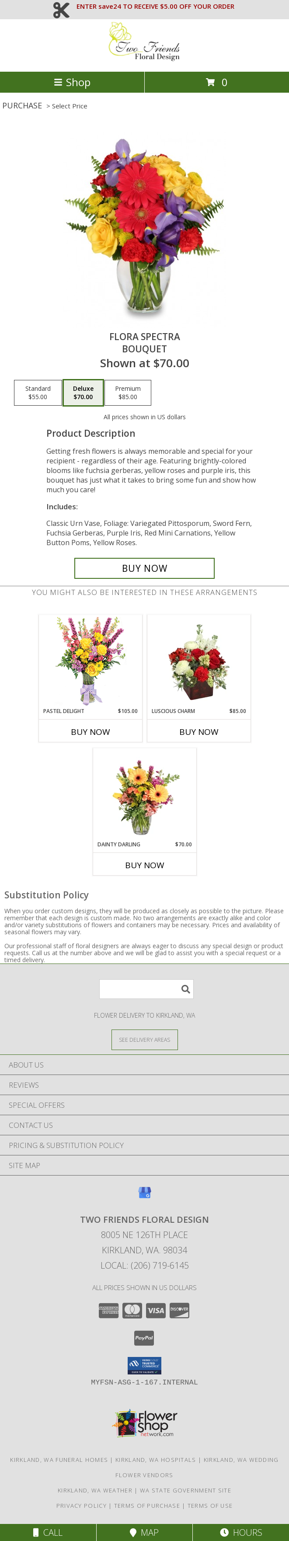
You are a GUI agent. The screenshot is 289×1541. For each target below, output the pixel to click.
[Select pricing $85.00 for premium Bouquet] (128, 393)
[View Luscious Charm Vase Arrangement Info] (198, 661)
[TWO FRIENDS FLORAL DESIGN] (144, 59)
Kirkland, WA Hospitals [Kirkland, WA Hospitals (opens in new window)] (155, 1460)
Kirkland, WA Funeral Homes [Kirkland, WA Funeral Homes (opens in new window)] (59, 1460)
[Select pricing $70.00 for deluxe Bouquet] (83, 393)
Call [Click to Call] (48, 1532)
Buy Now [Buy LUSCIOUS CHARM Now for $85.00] (199, 731)
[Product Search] (146, 989)
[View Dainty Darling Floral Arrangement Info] (144, 794)
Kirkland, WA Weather (95, 1490)
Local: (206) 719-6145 (145, 1265)
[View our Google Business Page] (145, 1197)
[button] (144, 1365)
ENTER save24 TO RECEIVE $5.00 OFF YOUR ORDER (155, 6)
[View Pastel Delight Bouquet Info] (90, 661)
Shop (72, 82)
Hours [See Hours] (241, 1532)
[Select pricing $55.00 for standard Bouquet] (38, 393)
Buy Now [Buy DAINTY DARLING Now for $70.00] (144, 865)
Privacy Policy (81, 1506)
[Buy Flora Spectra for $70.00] (144, 568)
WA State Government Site (185, 1490)
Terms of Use (210, 1506)
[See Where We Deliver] (144, 1039)
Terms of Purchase (147, 1506)
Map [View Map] (144, 1532)
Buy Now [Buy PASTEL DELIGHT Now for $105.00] (90, 731)
